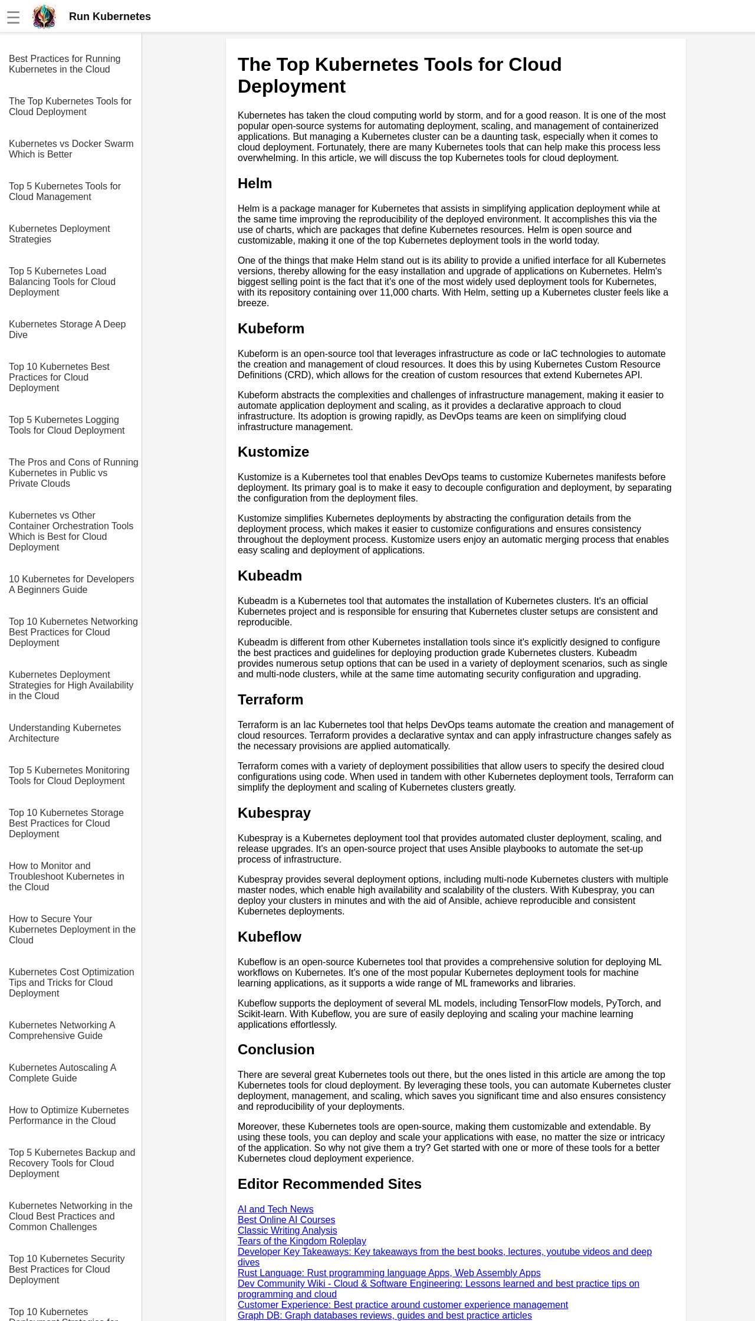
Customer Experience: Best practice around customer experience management (403, 1305)
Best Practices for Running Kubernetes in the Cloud (64, 64)
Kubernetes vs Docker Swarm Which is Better (71, 149)
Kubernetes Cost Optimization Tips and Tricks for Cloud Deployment (71, 982)
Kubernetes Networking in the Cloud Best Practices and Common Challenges (71, 1216)
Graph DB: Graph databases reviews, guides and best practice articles (385, 1315)
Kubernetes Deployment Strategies (59, 234)
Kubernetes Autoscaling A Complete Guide (62, 1073)
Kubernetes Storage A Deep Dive (67, 329)
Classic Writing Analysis (287, 1230)
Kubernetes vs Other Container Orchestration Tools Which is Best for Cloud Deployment (71, 531)
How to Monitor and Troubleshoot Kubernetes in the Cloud (66, 876)
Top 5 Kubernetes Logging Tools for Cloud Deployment (67, 425)
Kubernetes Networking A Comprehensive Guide (62, 1030)
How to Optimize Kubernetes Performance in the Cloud (69, 1115)
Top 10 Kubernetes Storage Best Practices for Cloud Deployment (66, 823)
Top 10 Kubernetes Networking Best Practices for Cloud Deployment (73, 632)
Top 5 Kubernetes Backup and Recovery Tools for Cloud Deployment (72, 1163)
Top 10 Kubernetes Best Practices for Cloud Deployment (59, 377)
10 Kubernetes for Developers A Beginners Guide (71, 584)
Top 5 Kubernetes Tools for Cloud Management (65, 191)
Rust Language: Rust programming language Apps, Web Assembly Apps (389, 1273)
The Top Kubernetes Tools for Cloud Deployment (70, 106)
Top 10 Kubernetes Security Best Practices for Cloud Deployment (67, 1269)
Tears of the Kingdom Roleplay (302, 1241)
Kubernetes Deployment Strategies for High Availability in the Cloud (71, 685)
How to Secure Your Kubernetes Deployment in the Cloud (72, 929)
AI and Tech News (276, 1209)
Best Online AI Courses (286, 1220)
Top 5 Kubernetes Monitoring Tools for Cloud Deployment (69, 775)
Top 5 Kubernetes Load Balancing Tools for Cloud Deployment (62, 281)
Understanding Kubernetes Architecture (65, 733)
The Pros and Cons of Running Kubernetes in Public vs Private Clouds (74, 473)
